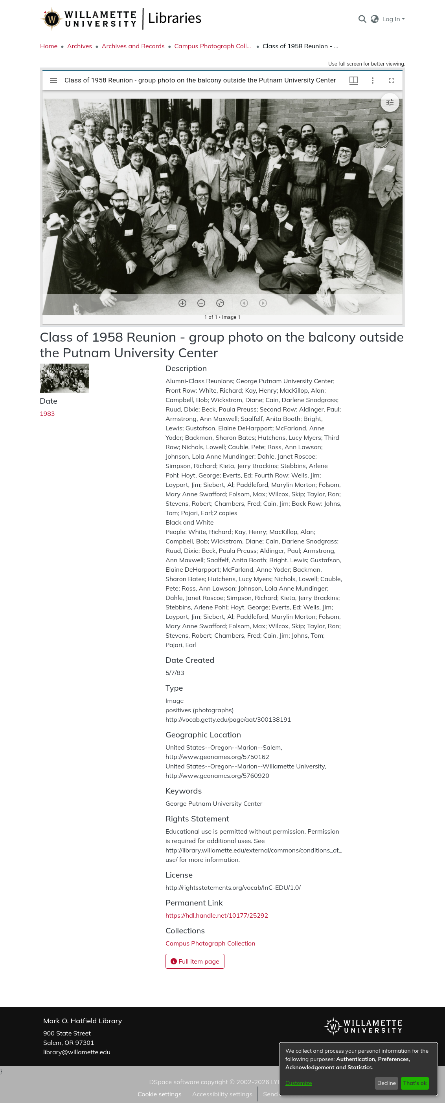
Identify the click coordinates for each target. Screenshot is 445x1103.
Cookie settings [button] (160, 1094)
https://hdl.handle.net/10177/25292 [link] (216, 915)
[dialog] (358, 1069)
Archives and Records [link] (133, 46)
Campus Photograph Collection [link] (213, 46)
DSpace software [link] (174, 1082)
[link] (210, 943)
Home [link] (48, 46)
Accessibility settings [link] (222, 1094)
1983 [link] (47, 413)
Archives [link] (79, 46)
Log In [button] (392, 19)
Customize (298, 1083)
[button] (362, 19)
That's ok (415, 1083)
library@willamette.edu (76, 1052)
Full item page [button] (195, 961)
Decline (386, 1083)
